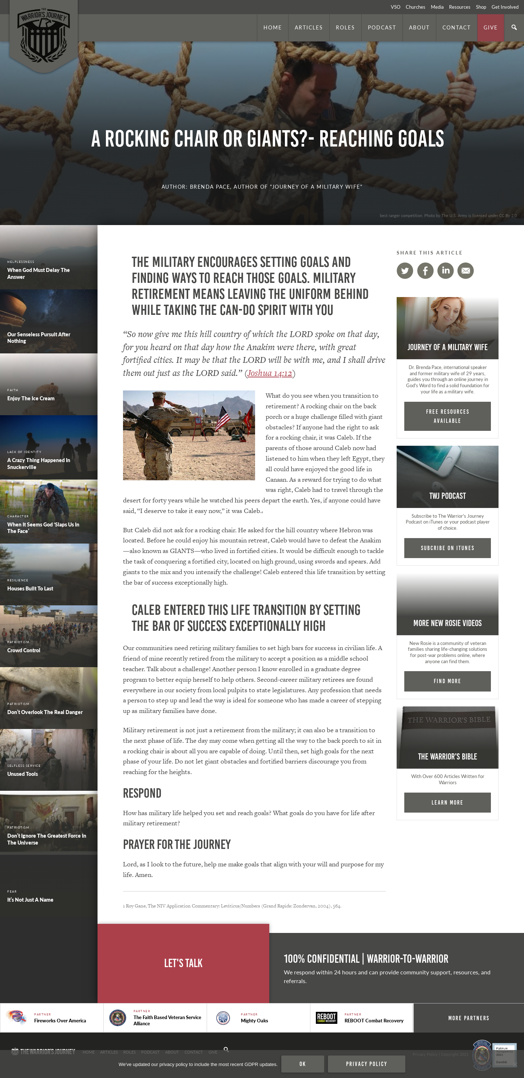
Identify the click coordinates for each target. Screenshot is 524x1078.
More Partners (469, 1018)
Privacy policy (366, 1064)
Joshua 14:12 (269, 372)
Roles (345, 27)
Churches (415, 7)
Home (272, 27)
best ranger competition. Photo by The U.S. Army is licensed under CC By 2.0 (448, 215)
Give (491, 27)
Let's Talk (183, 963)
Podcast (382, 27)
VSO (395, 7)
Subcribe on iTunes (448, 548)
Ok (302, 1064)
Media (437, 7)
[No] (515, 1064)
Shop (481, 7)
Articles (309, 27)
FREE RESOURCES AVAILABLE (447, 416)
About (419, 27)
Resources (460, 7)
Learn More (448, 802)
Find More (447, 681)
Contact (456, 27)
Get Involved (505, 7)
